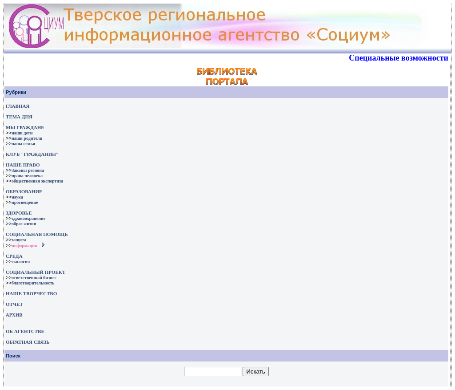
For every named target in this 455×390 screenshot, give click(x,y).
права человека (27, 175)
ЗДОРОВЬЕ (19, 212)
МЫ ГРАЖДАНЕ (25, 127)
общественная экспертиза (37, 181)
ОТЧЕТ (14, 304)
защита (19, 239)
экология (21, 261)
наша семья (23, 143)
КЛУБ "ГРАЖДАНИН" (32, 154)
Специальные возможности (398, 57)
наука (17, 197)
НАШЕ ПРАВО (23, 164)
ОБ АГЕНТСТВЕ (25, 331)
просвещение (25, 202)
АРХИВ (13, 314)
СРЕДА (14, 256)
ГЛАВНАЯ (17, 106)
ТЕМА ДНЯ (19, 116)
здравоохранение (28, 218)
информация (24, 245)
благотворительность (33, 282)
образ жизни (24, 223)
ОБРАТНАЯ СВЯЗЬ (27, 342)
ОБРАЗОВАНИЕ (24, 191)
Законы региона (28, 170)
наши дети (22, 132)
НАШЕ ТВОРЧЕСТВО (31, 293)
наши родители (27, 138)
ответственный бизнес (34, 277)
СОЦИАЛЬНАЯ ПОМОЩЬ (37, 234)
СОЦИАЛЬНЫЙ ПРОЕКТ (35, 272)
